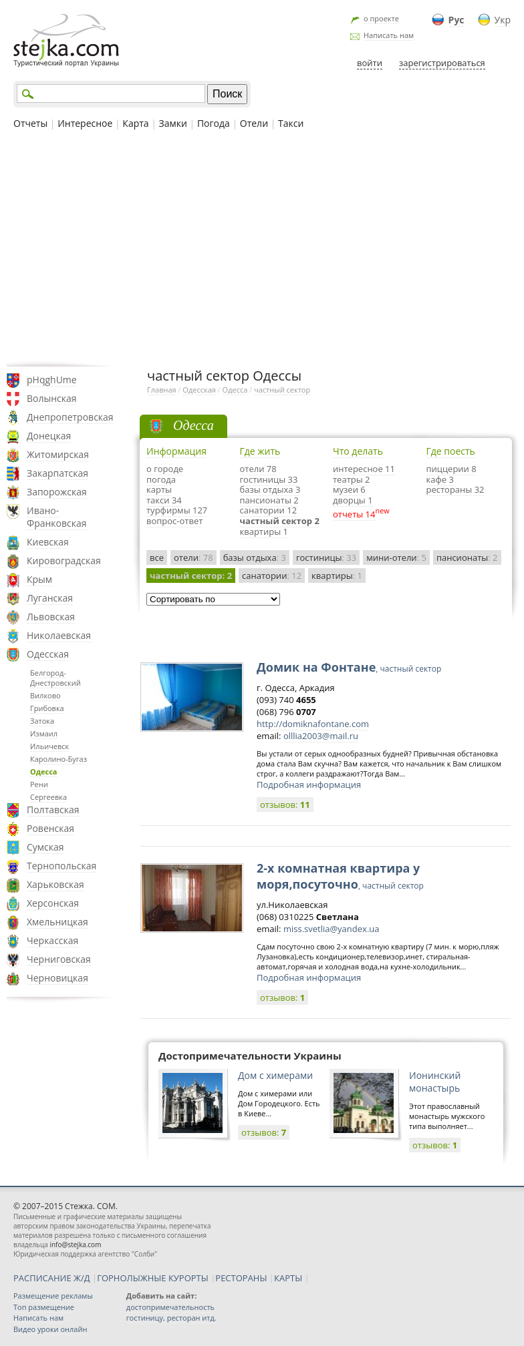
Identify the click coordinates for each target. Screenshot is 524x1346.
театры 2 (351, 479)
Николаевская (59, 635)
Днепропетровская (70, 417)
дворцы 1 (353, 500)
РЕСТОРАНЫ (241, 1278)
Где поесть (450, 451)
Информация (176, 451)
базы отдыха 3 (270, 489)
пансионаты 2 (269, 500)
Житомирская (58, 454)
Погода (213, 123)
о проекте (381, 18)
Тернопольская (61, 865)
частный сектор (282, 390)
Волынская (52, 398)
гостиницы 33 (269, 479)
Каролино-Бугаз (58, 759)
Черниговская (59, 959)
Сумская (45, 847)
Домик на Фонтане (349, 667)
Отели (254, 123)
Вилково (45, 695)
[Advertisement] (262, 246)
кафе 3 (440, 479)
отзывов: (285, 805)
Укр (503, 19)
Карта (135, 123)
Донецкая (49, 435)
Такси (290, 123)
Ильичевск (49, 746)
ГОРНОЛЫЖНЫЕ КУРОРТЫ (153, 1278)
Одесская (48, 654)
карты (159, 489)
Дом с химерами (275, 1075)
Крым (39, 579)
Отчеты (30, 123)
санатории (271, 576)
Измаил (43, 733)
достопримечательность (170, 1307)
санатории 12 (268, 510)
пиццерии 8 (451, 469)
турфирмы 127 (176, 510)
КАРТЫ (288, 1278)
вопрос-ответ (174, 521)
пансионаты (467, 557)
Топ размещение (43, 1307)
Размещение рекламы (53, 1296)
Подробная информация (309, 784)
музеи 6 (349, 489)
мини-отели (396, 557)
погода (161, 479)
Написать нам (389, 35)
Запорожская (57, 491)
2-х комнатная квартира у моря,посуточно (340, 876)
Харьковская (55, 884)
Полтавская (53, 809)
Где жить (260, 451)
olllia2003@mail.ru (320, 736)
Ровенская (50, 828)
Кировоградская (64, 560)
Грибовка (47, 708)
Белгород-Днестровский (55, 678)
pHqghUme (52, 379)
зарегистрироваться (442, 63)
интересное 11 (364, 469)
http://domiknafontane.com (313, 724)
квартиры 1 (264, 531)
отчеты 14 (354, 514)
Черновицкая (57, 977)
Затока (42, 721)
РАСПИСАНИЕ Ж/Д (51, 1278)
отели (193, 557)
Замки (173, 123)
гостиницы (326, 557)
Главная (161, 390)
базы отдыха (254, 557)
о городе (164, 469)
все (157, 557)
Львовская (51, 616)
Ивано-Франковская (57, 516)
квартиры (336, 576)
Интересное (84, 123)
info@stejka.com (75, 1244)
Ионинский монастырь (435, 1081)
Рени (39, 784)
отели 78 (258, 469)
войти (369, 63)
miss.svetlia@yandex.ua (331, 929)
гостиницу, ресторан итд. (171, 1318)
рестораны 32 (455, 489)
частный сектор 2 (279, 521)
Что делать (358, 451)
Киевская (48, 541)
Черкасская (52, 940)
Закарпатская (57, 473)
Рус (456, 19)
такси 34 (164, 500)
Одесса (43, 771)
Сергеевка (48, 797)
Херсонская (53, 903)
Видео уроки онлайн (50, 1329)
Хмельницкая (57, 921)
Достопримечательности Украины (250, 1055)
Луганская (50, 598)
